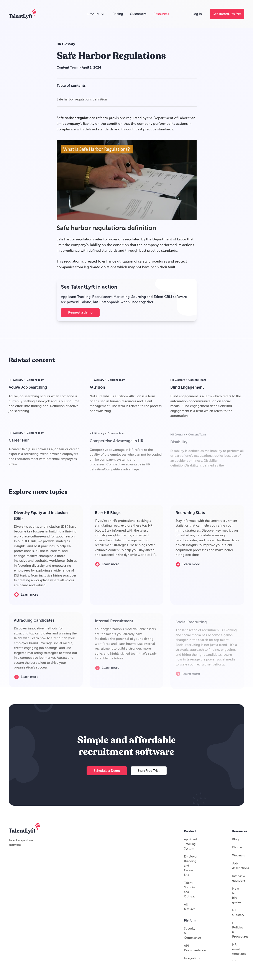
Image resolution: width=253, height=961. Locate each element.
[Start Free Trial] (149, 773)
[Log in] (197, 14)
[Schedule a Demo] (107, 773)
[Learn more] (29, 596)
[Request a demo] (80, 312)
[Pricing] (117, 13)
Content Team (67, 67)
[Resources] (161, 13)
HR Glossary (66, 44)
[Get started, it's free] (227, 14)
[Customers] (138, 13)
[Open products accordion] (96, 14)
